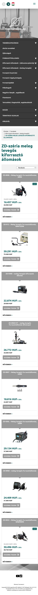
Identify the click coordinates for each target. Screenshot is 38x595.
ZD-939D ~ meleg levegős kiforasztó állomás (20, 275)
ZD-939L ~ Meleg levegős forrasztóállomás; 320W (20, 422)
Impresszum (21, 584)
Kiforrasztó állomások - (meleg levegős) (17, 133)
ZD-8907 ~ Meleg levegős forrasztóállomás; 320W (20, 373)
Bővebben (7, 217)
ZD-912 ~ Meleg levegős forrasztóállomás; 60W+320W (19, 225)
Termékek (13, 131)
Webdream (28, 590)
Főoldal (6, 131)
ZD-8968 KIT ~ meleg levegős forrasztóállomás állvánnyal (20, 324)
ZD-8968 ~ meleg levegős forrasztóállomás (19, 471)
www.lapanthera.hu (27, 588)
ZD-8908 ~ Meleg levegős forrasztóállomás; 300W (20, 176)
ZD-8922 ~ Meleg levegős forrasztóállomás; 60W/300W (20, 521)
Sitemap (16, 584)
